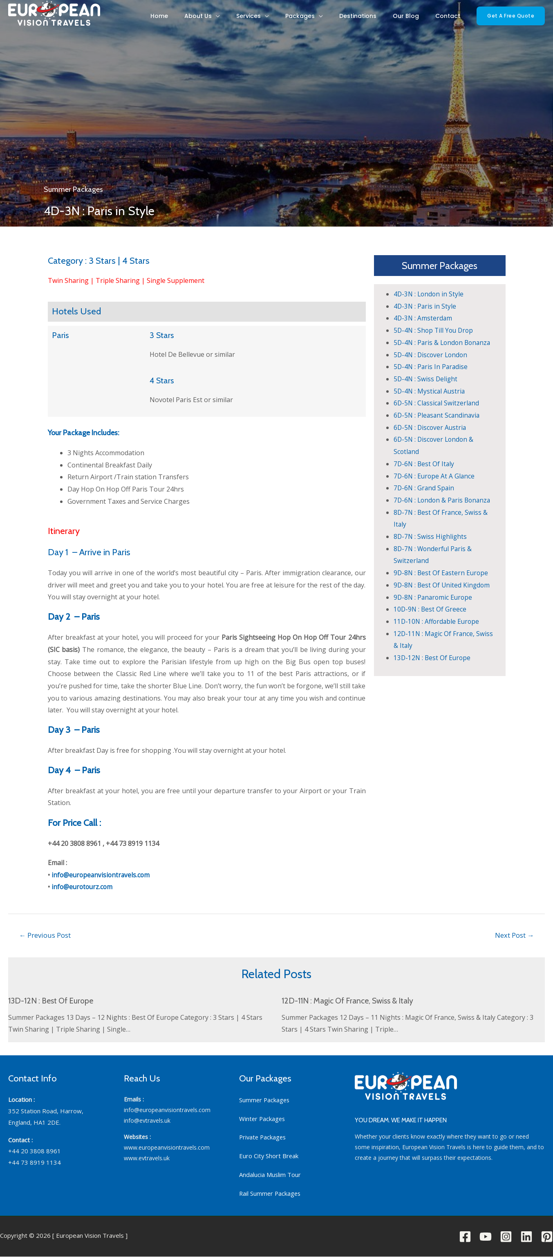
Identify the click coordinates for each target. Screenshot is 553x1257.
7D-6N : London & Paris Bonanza (444, 500)
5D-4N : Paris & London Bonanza (444, 342)
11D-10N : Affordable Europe (438, 621)
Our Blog (418, 19)
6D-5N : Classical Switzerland (437, 402)
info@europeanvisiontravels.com (101, 874)
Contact (451, 19)
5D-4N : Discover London (432, 354)
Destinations (378, 19)
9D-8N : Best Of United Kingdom (443, 585)
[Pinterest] (547, 1237)
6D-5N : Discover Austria (431, 427)
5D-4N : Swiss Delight (426, 378)
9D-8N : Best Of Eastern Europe (442, 572)
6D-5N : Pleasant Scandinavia (438, 415)
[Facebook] (465, 1237)
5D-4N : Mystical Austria (430, 391)
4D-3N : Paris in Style (425, 306)
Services (285, 19)
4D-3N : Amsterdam (423, 318)
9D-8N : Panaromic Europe (434, 597)
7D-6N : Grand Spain (425, 487)
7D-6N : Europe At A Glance (435, 476)
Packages (328, 19)
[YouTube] (485, 1237)
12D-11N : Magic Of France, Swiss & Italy (350, 1001)
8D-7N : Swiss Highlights (431, 536)
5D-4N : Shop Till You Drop (435, 330)
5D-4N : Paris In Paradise (432, 366)
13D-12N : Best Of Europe (433, 657)
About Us (243, 19)
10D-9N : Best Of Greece (431, 609)
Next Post (513, 935)
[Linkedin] (526, 1237)
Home (212, 19)
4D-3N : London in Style (430, 293)
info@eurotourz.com (83, 886)
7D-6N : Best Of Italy (425, 463)
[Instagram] (506, 1237)
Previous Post (46, 935)
